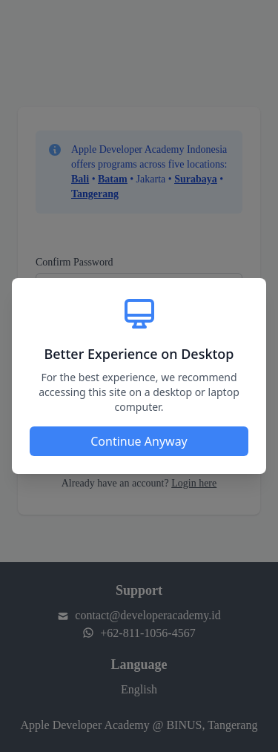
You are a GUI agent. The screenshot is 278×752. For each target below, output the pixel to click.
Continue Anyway (139, 441)
